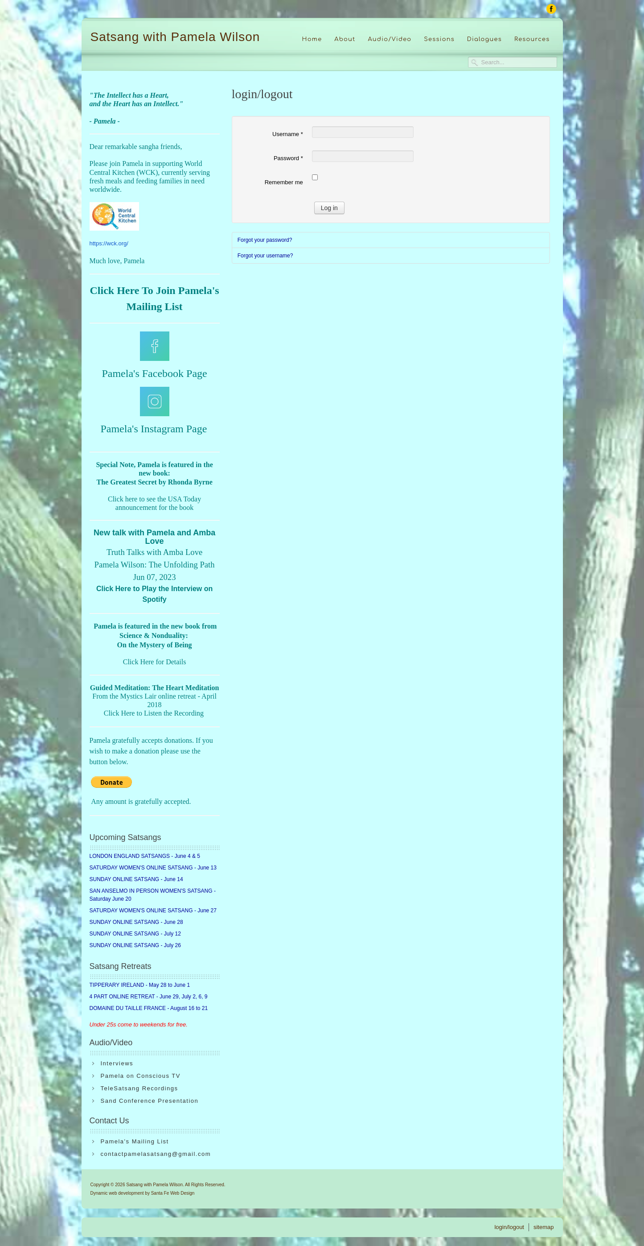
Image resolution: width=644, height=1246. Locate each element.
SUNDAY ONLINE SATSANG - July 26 (135, 945)
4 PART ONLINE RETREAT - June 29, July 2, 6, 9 (149, 996)
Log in (329, 207)
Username (287, 134)
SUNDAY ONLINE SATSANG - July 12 (135, 934)
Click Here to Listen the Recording (154, 713)
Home (312, 39)
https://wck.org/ (109, 243)
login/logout (509, 1227)
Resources (532, 39)
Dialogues (484, 39)
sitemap (543, 1227)
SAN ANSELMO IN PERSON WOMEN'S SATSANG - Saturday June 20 (153, 895)
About (344, 39)
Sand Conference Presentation (150, 1100)
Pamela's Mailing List (135, 1141)
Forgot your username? (265, 256)
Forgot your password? (265, 240)
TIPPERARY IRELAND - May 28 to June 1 (140, 985)
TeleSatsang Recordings (139, 1088)
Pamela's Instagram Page (153, 429)
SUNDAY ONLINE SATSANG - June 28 (136, 922)
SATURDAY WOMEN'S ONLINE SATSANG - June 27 (153, 910)
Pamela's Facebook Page (154, 373)
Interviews (117, 1063)
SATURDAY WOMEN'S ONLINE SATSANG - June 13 (153, 868)
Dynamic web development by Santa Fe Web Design (142, 1193)
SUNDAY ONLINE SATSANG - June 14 (136, 879)
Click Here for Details (154, 662)
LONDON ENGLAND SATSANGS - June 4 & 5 (145, 856)
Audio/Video (390, 39)
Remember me (284, 182)
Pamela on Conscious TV (140, 1075)
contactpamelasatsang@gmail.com (156, 1154)
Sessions (439, 39)
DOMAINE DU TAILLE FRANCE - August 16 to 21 (149, 1008)
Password (288, 158)
